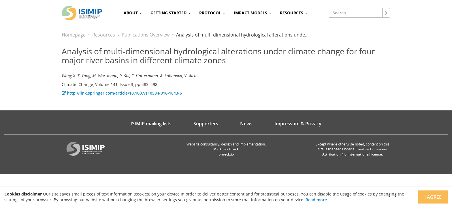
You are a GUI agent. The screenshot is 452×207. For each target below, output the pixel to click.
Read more (316, 199)
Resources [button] (293, 13)
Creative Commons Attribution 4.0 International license (354, 151)
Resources (103, 35)
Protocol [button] (212, 13)
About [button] (133, 13)
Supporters (205, 123)
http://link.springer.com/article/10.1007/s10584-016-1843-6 (122, 93)
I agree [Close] (433, 197)
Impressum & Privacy (297, 123)
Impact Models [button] (252, 13)
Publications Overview (146, 35)
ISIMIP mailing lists (151, 123)
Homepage (74, 35)
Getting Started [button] (170, 13)
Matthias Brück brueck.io (226, 151)
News (246, 123)
